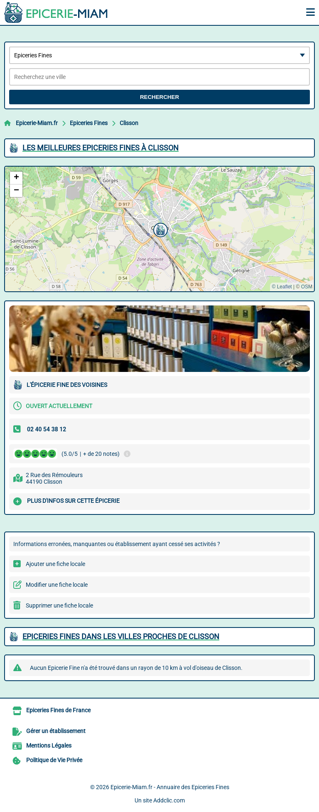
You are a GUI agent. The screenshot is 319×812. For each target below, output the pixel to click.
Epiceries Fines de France (58, 710)
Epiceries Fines (89, 123)
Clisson (129, 123)
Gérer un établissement (56, 731)
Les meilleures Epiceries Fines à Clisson (100, 147)
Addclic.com (169, 800)
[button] (159, 229)
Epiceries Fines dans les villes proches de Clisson (120, 636)
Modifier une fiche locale (57, 584)
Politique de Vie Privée (54, 760)
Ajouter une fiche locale (55, 564)
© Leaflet (282, 287)
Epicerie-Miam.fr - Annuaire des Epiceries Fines (169, 787)
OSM (306, 287)
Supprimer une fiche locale (59, 605)
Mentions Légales (48, 745)
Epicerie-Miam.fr (37, 123)
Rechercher (159, 97)
